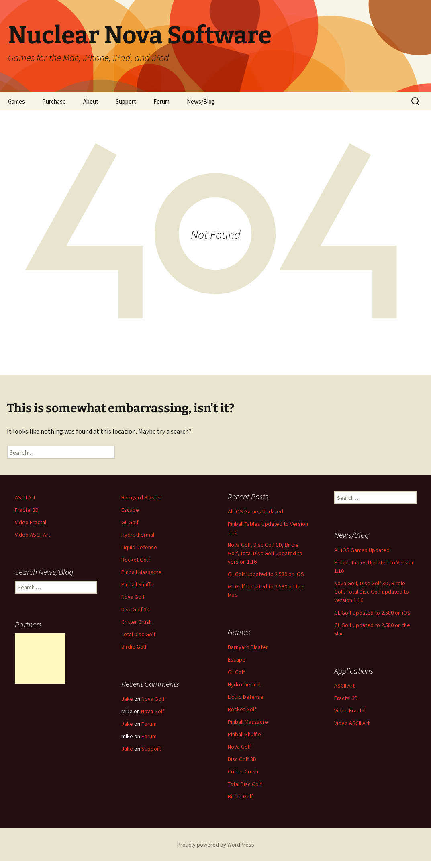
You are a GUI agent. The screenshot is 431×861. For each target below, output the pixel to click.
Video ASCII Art (32, 534)
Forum (161, 101)
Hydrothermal (137, 534)
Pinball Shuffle (138, 584)
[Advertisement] (40, 658)
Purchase (54, 101)
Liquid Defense (139, 547)
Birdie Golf (134, 646)
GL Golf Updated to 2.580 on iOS (266, 574)
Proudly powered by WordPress (215, 844)
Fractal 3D (27, 509)
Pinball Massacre (141, 572)
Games (16, 101)
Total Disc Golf (138, 634)
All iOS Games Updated (255, 511)
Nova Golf (133, 596)
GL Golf (130, 522)
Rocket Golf (135, 559)
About (90, 101)
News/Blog (201, 101)
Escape (130, 509)
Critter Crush (136, 621)
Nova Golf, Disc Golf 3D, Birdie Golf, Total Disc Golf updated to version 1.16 (265, 553)
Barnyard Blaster (141, 497)
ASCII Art (25, 497)
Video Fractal (30, 522)
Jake (127, 698)
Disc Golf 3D (135, 609)
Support (126, 101)
